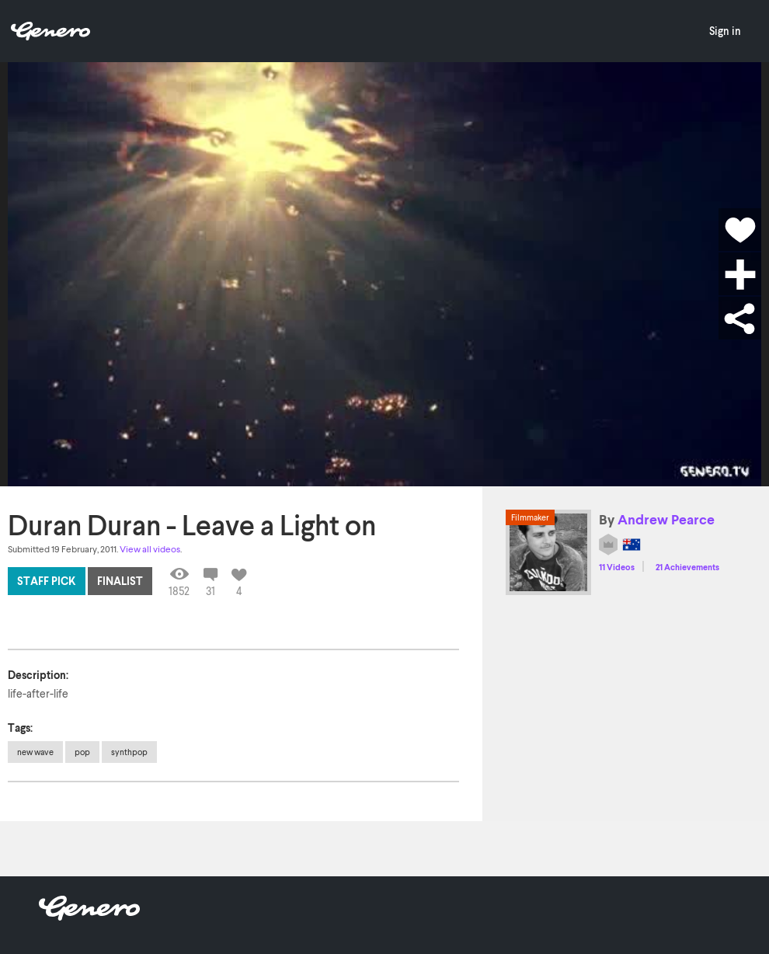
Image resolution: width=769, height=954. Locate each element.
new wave (35, 752)
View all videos (150, 549)
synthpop (129, 752)
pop (82, 752)
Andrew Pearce (666, 518)
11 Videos (617, 567)
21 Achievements (687, 567)
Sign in (725, 30)
